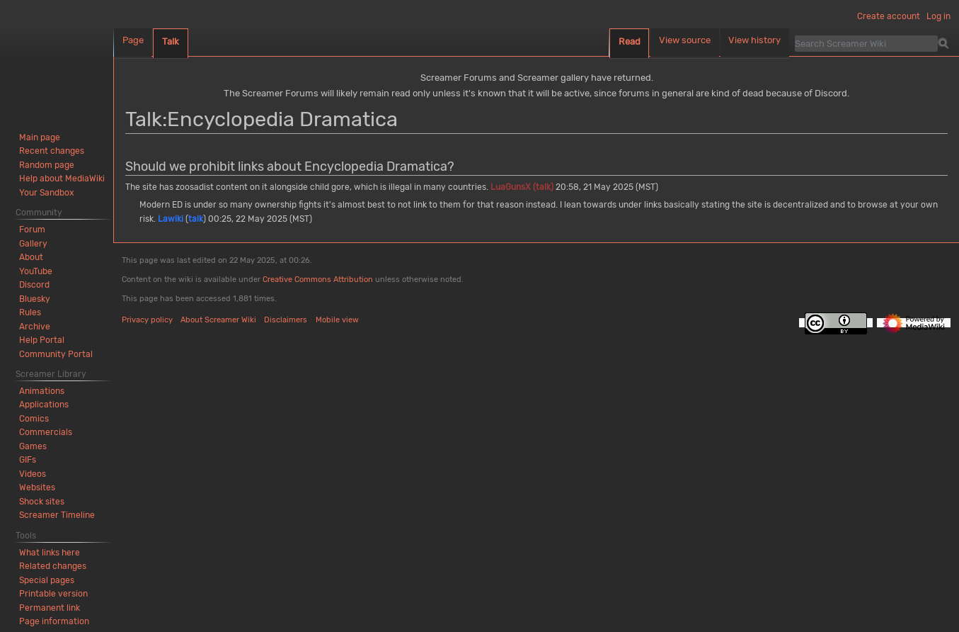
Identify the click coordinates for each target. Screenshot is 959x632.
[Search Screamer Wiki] (866, 43)
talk (195, 219)
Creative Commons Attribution (318, 279)
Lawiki (170, 219)
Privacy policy (147, 320)
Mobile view (337, 320)
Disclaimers (285, 320)
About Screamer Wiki (218, 320)
